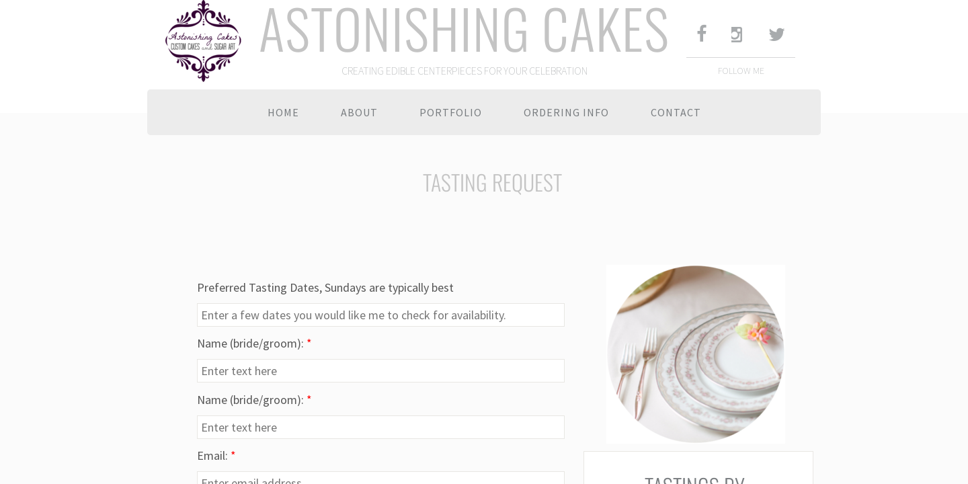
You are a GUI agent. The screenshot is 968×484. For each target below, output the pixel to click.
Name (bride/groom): (254, 343)
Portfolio (450, 112)
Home (283, 112)
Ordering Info (566, 112)
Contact (676, 112)
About (359, 112)
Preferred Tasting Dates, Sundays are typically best (325, 287)
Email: (216, 455)
